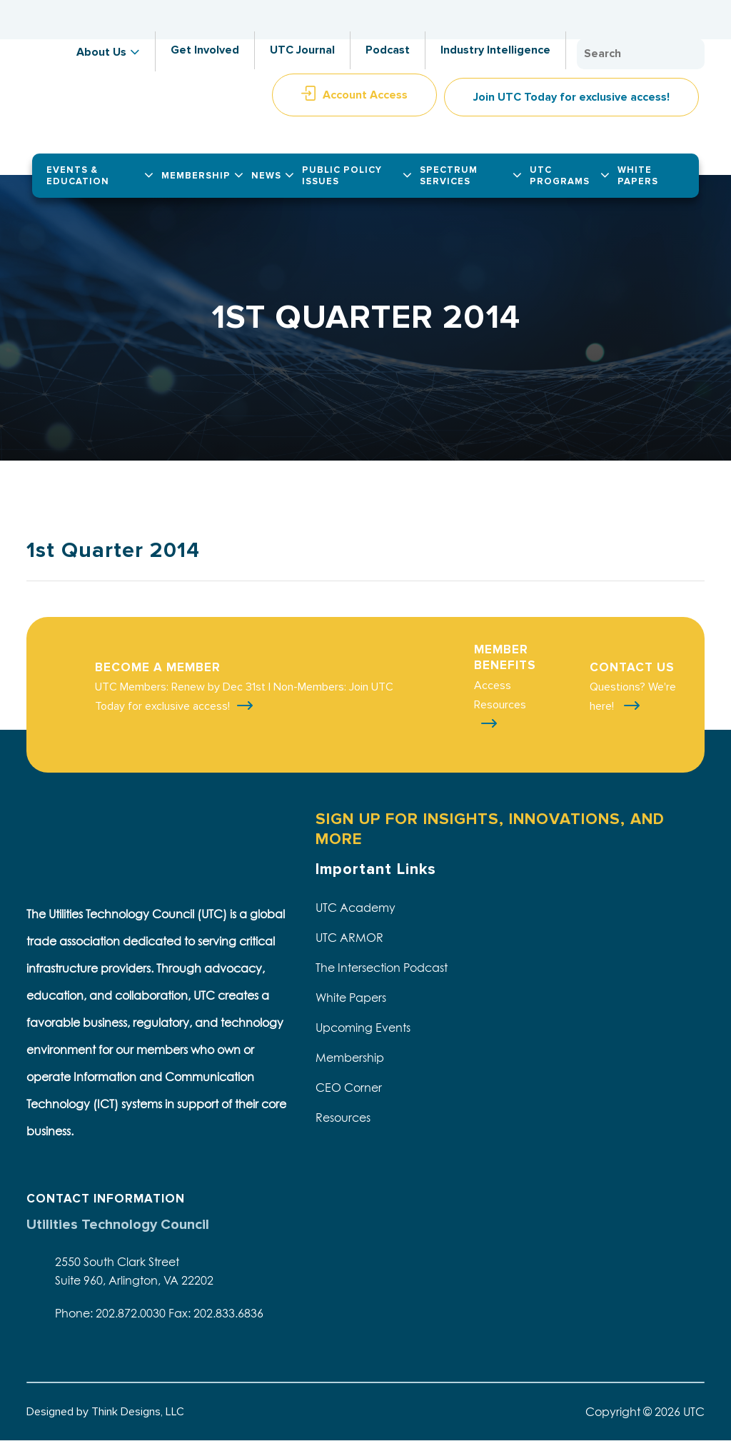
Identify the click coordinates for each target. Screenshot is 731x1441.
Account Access (365, 95)
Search (690, 54)
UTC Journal (302, 50)
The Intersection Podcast (382, 967)
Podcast (388, 50)
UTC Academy (355, 907)
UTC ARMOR (349, 937)
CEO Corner (349, 1087)
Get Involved (205, 50)
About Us (101, 52)
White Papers (351, 997)
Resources (343, 1117)
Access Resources (500, 695)
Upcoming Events (363, 1027)
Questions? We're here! (633, 696)
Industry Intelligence (495, 50)
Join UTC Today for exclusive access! (571, 97)
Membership (350, 1057)
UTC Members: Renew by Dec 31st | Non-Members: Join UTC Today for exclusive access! (244, 696)
